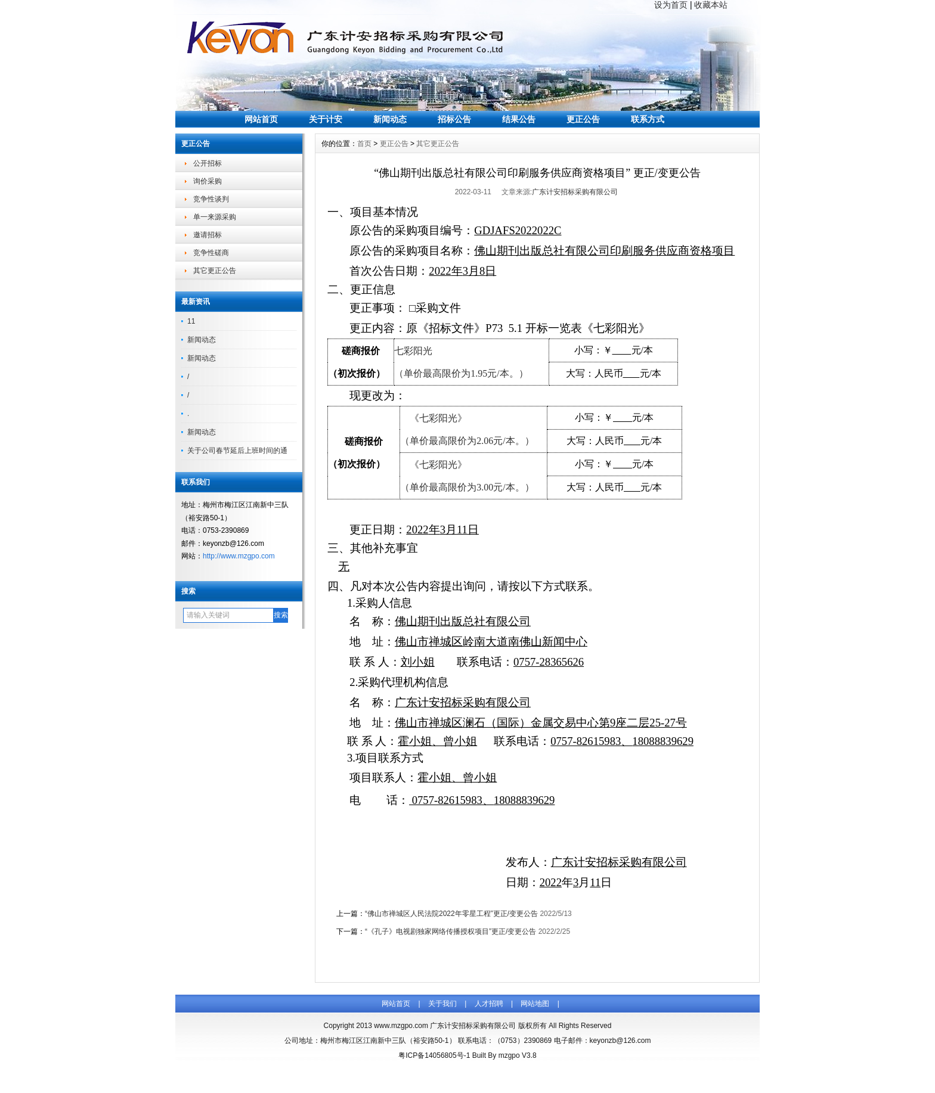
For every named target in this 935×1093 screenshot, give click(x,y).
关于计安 (325, 119)
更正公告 (583, 119)
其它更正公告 (214, 270)
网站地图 (535, 1003)
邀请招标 (207, 235)
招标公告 (454, 119)
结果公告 (518, 119)
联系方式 (647, 119)
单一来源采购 (214, 217)
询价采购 (207, 181)
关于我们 (442, 1003)
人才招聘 (489, 1003)
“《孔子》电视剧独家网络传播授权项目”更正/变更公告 (450, 931)
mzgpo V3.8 (518, 1055)
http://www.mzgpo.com (239, 556)
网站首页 (261, 119)
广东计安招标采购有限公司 (575, 192)
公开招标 (207, 163)
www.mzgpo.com (401, 1025)
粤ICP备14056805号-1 (434, 1055)
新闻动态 (390, 119)
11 (191, 321)
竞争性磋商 (211, 253)
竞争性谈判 (211, 199)
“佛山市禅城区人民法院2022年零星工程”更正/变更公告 (451, 913)
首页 (364, 143)
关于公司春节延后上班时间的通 (237, 450)
